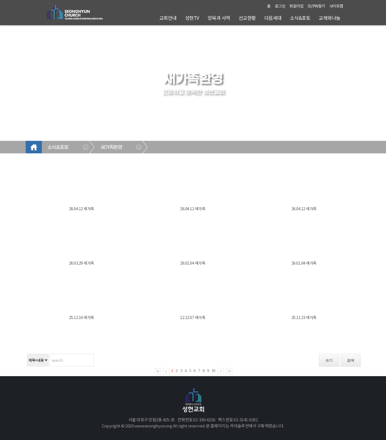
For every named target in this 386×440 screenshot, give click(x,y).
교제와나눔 (330, 17)
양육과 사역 (219, 17)
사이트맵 (336, 5)
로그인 (280, 5)
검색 (350, 360)
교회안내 (168, 17)
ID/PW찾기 (316, 5)
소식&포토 (300, 17)
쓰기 (329, 360)
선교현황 (247, 17)
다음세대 (273, 17)
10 (213, 370)
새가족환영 (111, 147)
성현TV (192, 17)
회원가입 (296, 5)
